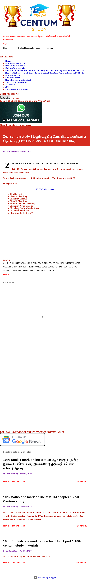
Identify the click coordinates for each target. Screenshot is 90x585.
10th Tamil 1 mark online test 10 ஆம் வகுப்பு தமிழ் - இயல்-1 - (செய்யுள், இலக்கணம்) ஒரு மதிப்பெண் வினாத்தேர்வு (41, 464)
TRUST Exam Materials (16, 82)
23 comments (18, 526)
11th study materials (15, 66)
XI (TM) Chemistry (45, 189)
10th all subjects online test (27, 48)
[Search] (78, 4)
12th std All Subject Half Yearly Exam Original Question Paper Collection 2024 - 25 (44, 70)
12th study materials (15, 68)
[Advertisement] (45, 232)
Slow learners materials (16, 89)
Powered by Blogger (45, 577)
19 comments (18, 562)
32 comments (18, 482)
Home (5, 48)
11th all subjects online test (18, 80)
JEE (7, 87)
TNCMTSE (10, 85)
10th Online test (13, 75)
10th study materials (15, 63)
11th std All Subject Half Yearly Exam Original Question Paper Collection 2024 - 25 (44, 73)
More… (50, 48)
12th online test (12, 77)
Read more (81, 482)
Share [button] (6, 274)
